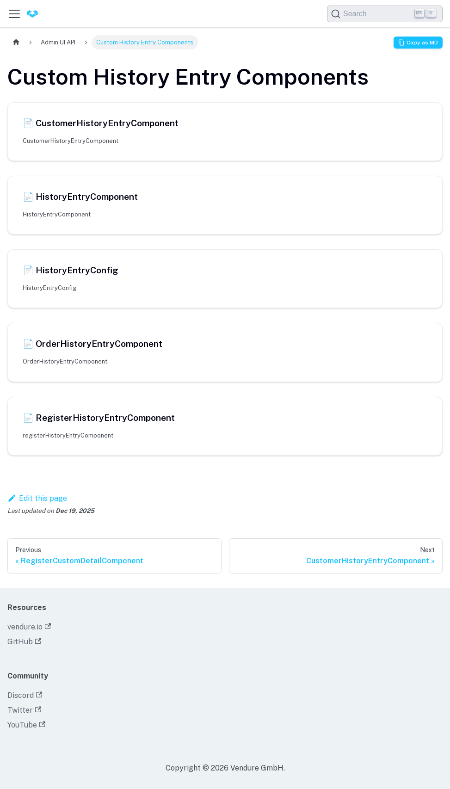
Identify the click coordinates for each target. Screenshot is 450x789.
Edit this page (37, 498)
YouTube (26, 725)
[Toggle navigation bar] (14, 14)
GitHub (24, 641)
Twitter (24, 710)
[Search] (385, 14)
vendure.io (29, 627)
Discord (24, 695)
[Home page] (16, 42)
